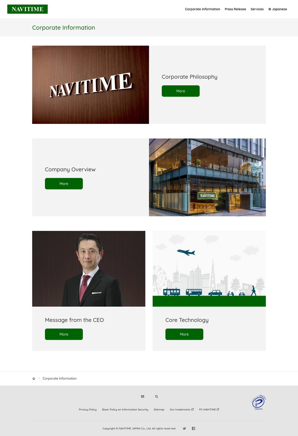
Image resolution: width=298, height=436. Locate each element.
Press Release (235, 9)
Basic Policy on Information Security (125, 409)
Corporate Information (202, 9)
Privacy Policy (88, 409)
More (180, 91)
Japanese (279, 9)
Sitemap (159, 409)
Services (257, 9)
